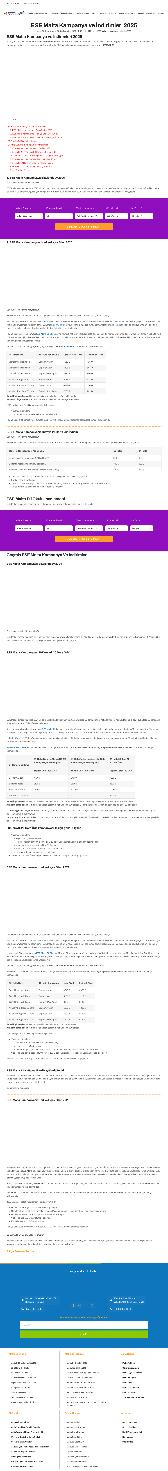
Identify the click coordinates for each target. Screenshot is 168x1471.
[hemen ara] (32, 1309)
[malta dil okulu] (12, 3)
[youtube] (85, 1305)
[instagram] (79, 1305)
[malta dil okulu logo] (83, 1281)
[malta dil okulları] (30, 3)
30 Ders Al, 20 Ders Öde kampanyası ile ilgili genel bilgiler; (37, 155)
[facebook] (73, 1305)
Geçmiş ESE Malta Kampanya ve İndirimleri (28, 145)
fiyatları (116, 321)
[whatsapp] (92, 1305)
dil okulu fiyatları (60, 325)
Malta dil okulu (67, 346)
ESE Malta (88, 504)
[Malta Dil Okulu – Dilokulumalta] (14, 11)
